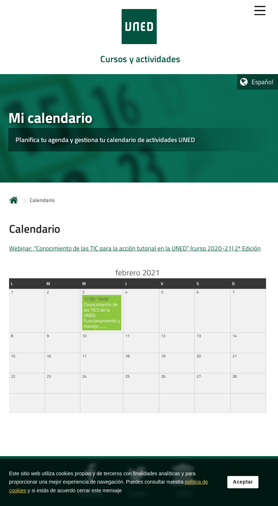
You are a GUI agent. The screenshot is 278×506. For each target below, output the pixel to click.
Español (262, 82)
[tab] (139, 37)
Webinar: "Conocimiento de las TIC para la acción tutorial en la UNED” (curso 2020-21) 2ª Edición (135, 248)
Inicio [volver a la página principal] (14, 200)
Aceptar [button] (243, 483)
